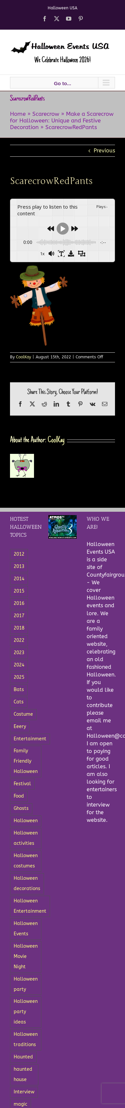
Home (18, 113)
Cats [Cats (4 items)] (19, 702)
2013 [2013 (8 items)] (19, 566)
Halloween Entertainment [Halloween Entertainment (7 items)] (30, 906)
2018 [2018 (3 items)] (19, 628)
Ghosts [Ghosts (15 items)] (21, 808)
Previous (104, 150)
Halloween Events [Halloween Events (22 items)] (26, 929)
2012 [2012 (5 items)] (19, 554)
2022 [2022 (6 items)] (19, 640)
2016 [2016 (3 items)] (19, 603)
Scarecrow (45, 113)
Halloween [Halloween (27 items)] (26, 821)
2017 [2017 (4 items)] (19, 616)
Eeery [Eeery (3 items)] (20, 726)
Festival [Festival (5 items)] (22, 784)
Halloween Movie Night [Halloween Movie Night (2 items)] (26, 956)
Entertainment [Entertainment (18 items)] (30, 739)
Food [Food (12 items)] (19, 796)
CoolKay (23, 357)
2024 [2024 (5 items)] (19, 665)
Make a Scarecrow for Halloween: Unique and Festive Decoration (62, 120)
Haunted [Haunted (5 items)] (23, 1057)
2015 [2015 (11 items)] (19, 591)
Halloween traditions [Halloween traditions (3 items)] (26, 1039)
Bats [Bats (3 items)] (19, 689)
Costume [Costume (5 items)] (23, 714)
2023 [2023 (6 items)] (19, 652)
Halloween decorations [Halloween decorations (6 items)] (27, 883)
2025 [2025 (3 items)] (19, 677)
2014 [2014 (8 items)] (19, 579)
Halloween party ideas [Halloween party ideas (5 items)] (26, 1012)
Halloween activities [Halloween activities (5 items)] (26, 838)
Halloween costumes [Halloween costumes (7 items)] (26, 861)
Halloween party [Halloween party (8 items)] (26, 984)
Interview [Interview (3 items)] (24, 1092)
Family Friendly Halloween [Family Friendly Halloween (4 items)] (26, 761)
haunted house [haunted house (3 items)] (23, 1074)
